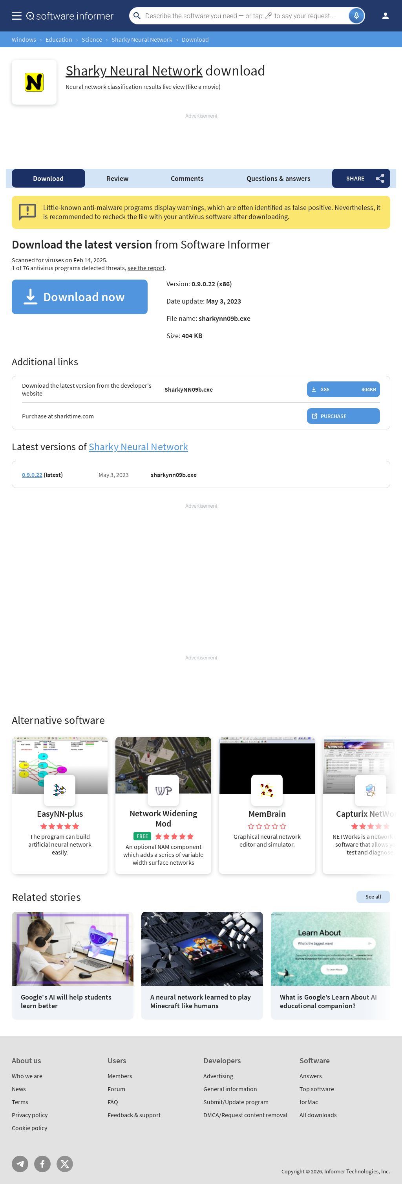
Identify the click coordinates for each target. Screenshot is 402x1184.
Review (117, 178)
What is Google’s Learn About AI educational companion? (328, 1001)
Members (120, 1076)
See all (373, 896)
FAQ (113, 1102)
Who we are (27, 1076)
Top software (317, 1089)
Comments (187, 178)
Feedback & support (134, 1115)
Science (92, 39)
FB (42, 1164)
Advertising (218, 1076)
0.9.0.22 (32, 475)
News (19, 1089)
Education (59, 39)
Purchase (334, 416)
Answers (311, 1076)
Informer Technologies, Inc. (357, 1171)
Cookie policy (29, 1128)
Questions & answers (279, 178)
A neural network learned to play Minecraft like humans (200, 1001)
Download (48, 178)
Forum (116, 1089)
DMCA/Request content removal (245, 1115)
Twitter (65, 1164)
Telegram (20, 1164)
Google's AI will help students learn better (66, 1001)
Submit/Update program (236, 1102)
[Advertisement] (201, 137)
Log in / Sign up (382, 15)
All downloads (318, 1115)
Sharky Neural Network (141, 39)
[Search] (245, 15)
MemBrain (267, 813)
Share (355, 178)
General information (230, 1089)
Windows (24, 39)
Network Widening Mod (163, 818)
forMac (309, 1102)
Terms (20, 1102)
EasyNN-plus (60, 813)
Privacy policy (30, 1115)
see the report (146, 268)
